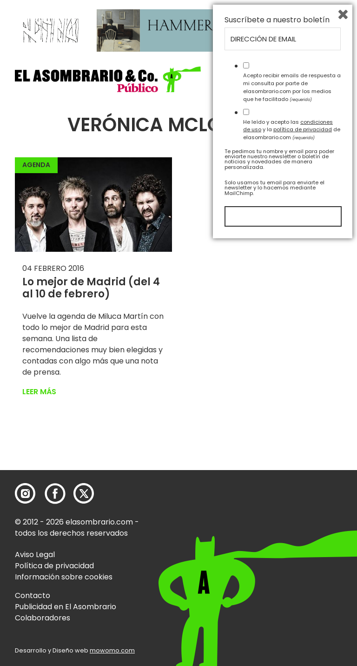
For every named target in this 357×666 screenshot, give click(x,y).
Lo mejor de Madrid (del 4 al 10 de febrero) (91, 288)
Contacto (32, 595)
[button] (108, 79)
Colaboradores (42, 617)
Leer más (39, 391)
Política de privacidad (54, 565)
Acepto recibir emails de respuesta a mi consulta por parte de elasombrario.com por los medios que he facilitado (292, 510)
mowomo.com (112, 650)
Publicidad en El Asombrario (65, 606)
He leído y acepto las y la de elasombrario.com (291, 552)
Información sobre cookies (63, 577)
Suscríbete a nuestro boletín (277, 443)
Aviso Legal (35, 554)
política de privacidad (302, 552)
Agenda (36, 164)
